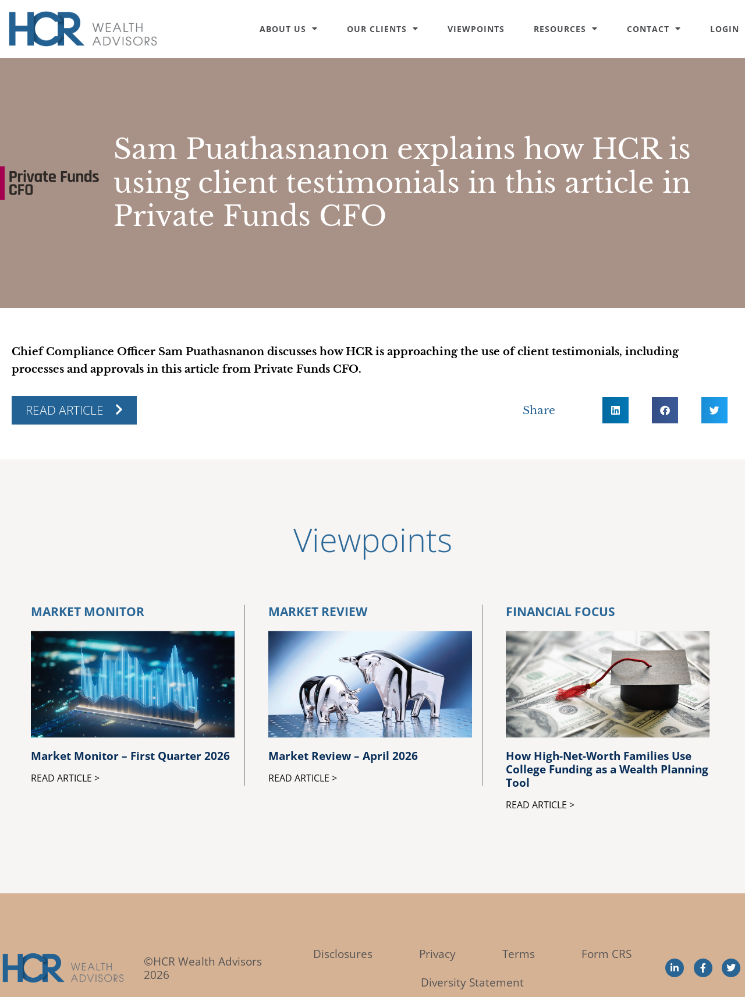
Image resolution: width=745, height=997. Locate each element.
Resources (566, 29)
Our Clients (382, 29)
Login (724, 28)
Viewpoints (476, 28)
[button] (615, 410)
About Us (289, 29)
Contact (654, 29)
